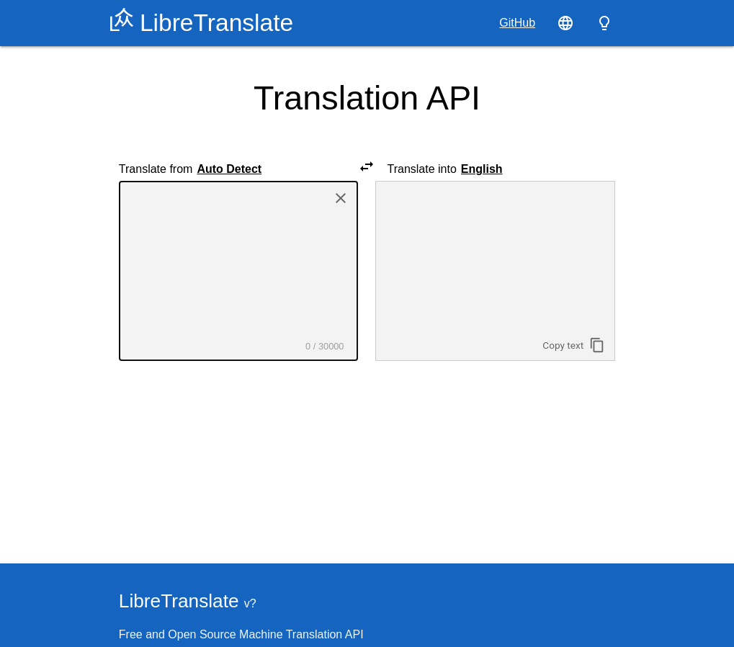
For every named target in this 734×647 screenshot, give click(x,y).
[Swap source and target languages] (366, 169)
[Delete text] (340, 199)
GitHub (517, 23)
